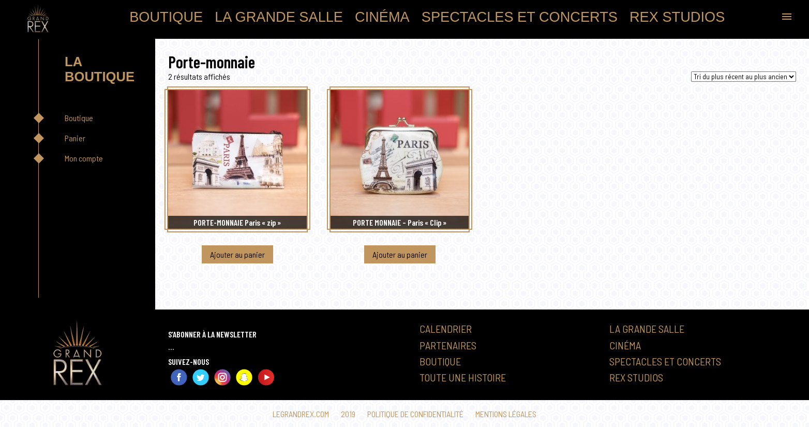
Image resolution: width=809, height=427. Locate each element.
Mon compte (84, 158)
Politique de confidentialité (415, 414)
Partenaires (448, 345)
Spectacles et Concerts (520, 17)
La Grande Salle (279, 17)
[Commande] (743, 76)
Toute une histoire (463, 377)
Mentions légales (505, 414)
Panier (75, 138)
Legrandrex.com (301, 414)
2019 (348, 414)
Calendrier (446, 328)
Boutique (166, 17)
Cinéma (382, 17)
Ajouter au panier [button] (237, 254)
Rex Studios (677, 17)
